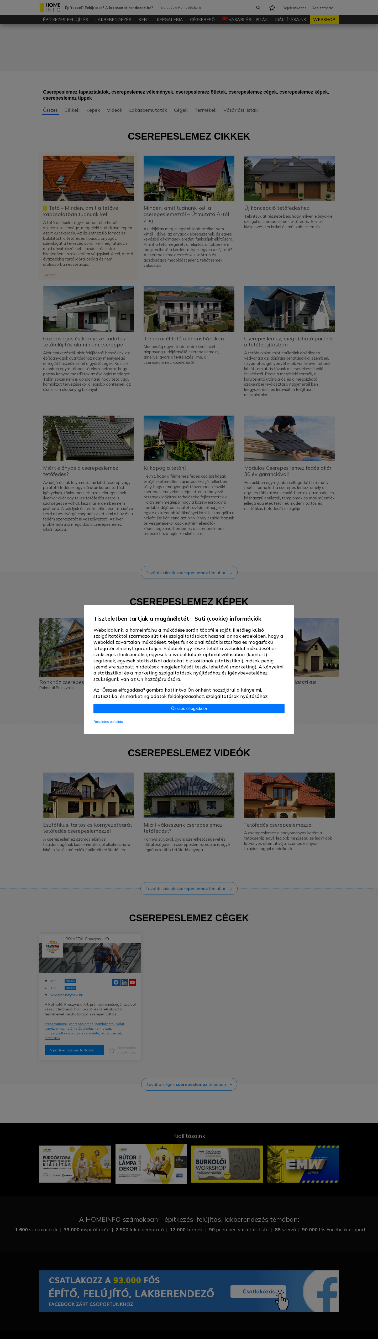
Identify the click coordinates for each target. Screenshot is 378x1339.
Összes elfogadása (189, 708)
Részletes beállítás (108, 722)
